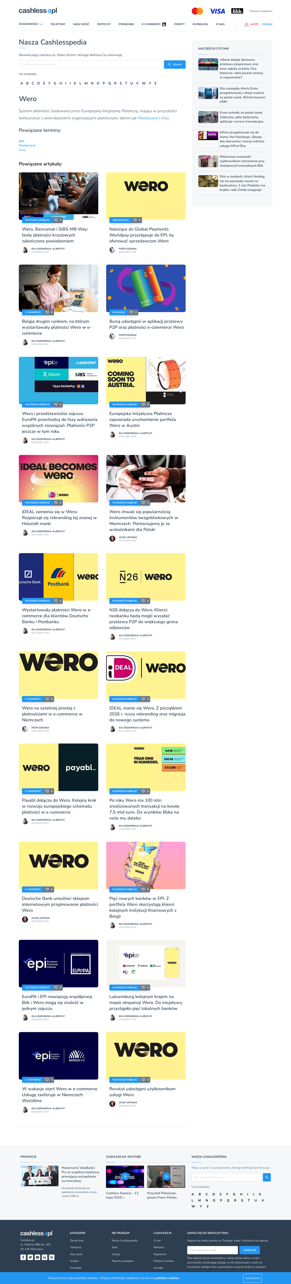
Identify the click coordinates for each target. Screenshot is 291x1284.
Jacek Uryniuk (128, 537)
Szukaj (116, 1254)
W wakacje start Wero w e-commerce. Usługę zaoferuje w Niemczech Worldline (60, 1095)
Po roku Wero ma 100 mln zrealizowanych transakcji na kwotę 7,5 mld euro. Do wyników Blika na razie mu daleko (144, 809)
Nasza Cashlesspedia (124, 1240)
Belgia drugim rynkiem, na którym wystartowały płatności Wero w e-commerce (56, 327)
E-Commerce (33, 312)
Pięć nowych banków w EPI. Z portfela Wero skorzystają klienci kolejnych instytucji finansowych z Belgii (143, 907)
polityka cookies (167, 1278)
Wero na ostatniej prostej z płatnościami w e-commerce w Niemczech (52, 714)
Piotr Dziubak (128, 248)
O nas (220, 24)
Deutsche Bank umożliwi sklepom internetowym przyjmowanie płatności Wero (60, 904)
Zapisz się (249, 1250)
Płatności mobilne (37, 220)
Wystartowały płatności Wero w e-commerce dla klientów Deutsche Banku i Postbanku (57, 616)
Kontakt (158, 1268)
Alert (115, 1247)
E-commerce (151, 24)
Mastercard (148, 118)
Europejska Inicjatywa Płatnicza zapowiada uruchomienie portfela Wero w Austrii (142, 419)
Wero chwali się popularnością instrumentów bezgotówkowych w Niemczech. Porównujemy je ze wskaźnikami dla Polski (143, 521)
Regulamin (160, 1254)
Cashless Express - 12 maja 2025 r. (122, 1195)
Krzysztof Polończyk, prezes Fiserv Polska (162, 1195)
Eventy (179, 24)
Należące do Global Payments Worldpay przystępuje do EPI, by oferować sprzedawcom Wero (141, 235)
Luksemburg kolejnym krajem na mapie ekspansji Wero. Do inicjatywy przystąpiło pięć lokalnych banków (145, 1002)
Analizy (74, 1261)
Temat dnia (76, 1240)
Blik (21, 141)
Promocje (28, 1157)
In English (200, 24)
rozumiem (252, 1278)
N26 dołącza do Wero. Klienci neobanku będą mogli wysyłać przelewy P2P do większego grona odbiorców (143, 619)
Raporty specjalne (123, 1261)
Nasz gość (81, 24)
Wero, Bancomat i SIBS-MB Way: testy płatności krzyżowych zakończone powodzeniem (55, 235)
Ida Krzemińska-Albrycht (48, 248)
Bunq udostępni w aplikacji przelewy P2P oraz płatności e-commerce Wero (146, 324)
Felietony (58, 24)
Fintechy (104, 24)
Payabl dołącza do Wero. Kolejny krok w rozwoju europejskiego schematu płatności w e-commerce (59, 806)
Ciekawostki (121, 220)
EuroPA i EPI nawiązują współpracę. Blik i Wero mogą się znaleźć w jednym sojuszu (57, 1002)
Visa (165, 118)
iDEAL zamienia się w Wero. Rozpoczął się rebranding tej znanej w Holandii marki (59, 518)
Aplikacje (119, 312)
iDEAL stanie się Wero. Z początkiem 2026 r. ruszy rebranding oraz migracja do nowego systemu (147, 714)
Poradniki (126, 24)
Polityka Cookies (164, 1261)
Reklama (159, 1247)
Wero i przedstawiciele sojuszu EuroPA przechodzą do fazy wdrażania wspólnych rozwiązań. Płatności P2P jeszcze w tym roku (59, 422)
